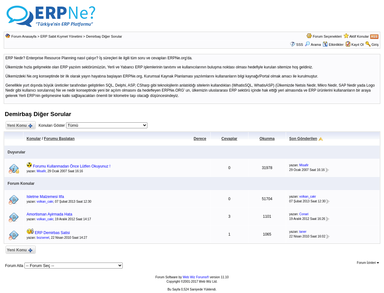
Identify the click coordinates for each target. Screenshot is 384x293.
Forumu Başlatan (59, 138)
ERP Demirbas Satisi (52, 233)
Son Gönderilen (303, 138)
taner (302, 231)
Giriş (375, 44)
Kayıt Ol (357, 44)
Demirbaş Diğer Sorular (104, 36)
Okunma (266, 138)
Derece (200, 138)
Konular (34, 138)
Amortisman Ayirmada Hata (49, 214)
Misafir (41, 171)
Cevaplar (230, 138)
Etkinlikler (333, 44)
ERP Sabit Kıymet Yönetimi (61, 36)
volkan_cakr (45, 201)
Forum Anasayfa (23, 36)
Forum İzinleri (368, 262)
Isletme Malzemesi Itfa (45, 196)
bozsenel (43, 237)
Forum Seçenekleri (327, 36)
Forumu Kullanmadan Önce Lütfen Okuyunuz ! (71, 166)
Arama (313, 44)
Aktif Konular (359, 36)
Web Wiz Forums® (196, 277)
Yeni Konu (19, 125)
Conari (303, 214)
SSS (299, 44)
